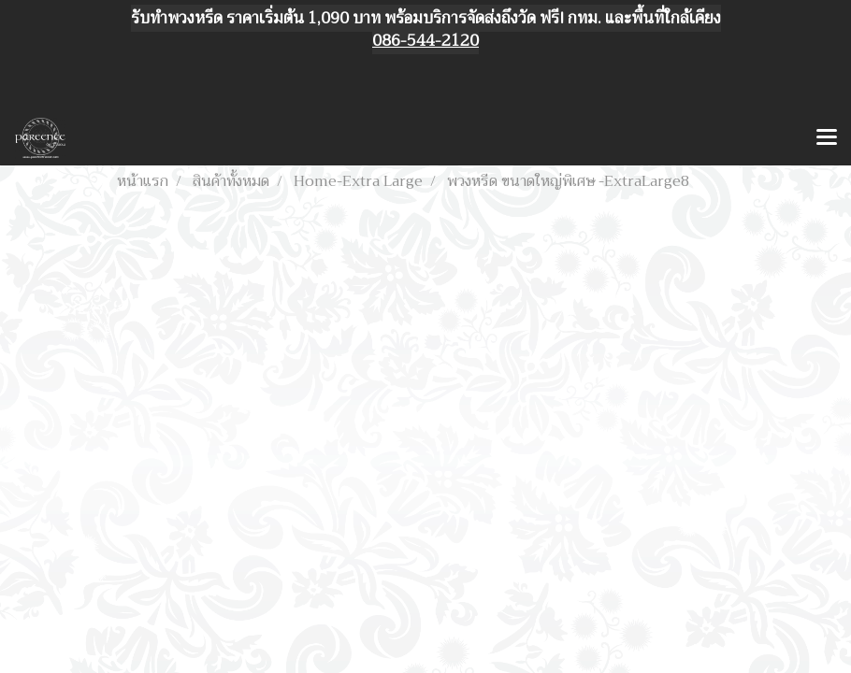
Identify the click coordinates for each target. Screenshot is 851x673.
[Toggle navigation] (826, 138)
